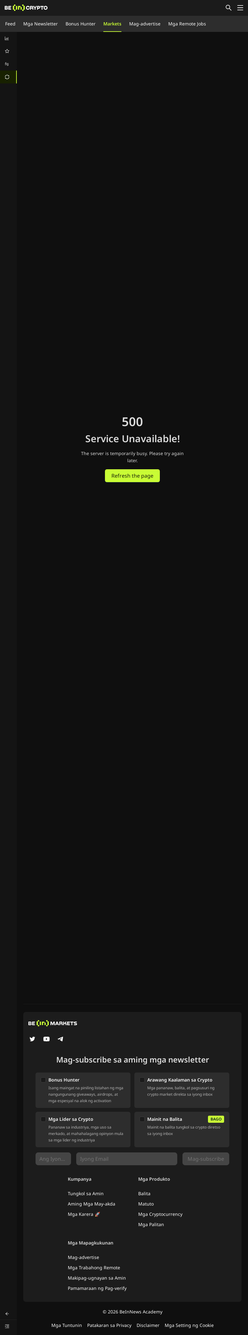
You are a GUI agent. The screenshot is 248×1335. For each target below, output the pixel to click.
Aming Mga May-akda (91, 1204)
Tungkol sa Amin (86, 1193)
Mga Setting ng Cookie (189, 1325)
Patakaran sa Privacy (109, 1325)
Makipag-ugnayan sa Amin (97, 1278)
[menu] (8, 57)
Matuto (146, 1204)
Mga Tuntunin (66, 1325)
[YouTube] (46, 1039)
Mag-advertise (144, 24)
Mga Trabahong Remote (94, 1267)
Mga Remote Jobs (187, 24)
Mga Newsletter (40, 24)
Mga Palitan (151, 1224)
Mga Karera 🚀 (84, 1214)
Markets (112, 24)
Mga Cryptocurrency (160, 1214)
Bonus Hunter (81, 24)
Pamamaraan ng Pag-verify (97, 1288)
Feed (10, 24)
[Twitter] (32, 1039)
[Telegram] (61, 1039)
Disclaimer (148, 1325)
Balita (144, 1193)
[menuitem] (8, 38)
